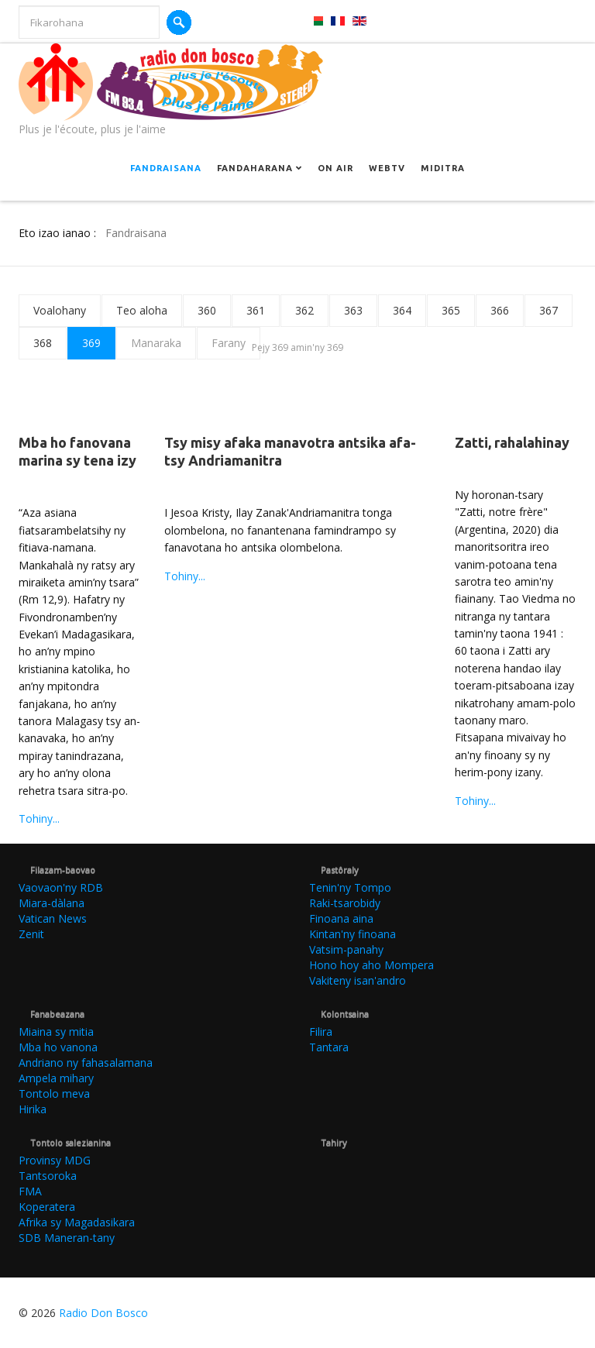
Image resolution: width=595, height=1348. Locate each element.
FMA (30, 1191)
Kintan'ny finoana (352, 934)
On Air (335, 168)
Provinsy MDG (55, 1160)
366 (499, 310)
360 (207, 310)
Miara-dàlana (51, 903)
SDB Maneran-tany (67, 1237)
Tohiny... (39, 818)
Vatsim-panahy (346, 949)
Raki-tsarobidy (344, 903)
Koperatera (47, 1206)
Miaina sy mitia (56, 1031)
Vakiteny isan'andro (357, 980)
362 (304, 310)
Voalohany (59, 310)
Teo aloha (141, 310)
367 (548, 310)
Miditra (443, 168)
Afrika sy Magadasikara (77, 1222)
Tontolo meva (54, 1093)
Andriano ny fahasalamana (86, 1062)
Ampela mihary (56, 1078)
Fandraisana (165, 168)
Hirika (32, 1109)
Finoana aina (341, 918)
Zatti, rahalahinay (512, 442)
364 (402, 310)
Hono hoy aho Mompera (371, 965)
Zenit (31, 934)
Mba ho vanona (58, 1047)
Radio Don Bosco (103, 1312)
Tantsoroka (48, 1175)
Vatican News (53, 918)
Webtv (387, 168)
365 (451, 310)
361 (255, 310)
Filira (320, 1031)
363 (353, 310)
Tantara (329, 1047)
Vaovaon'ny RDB (61, 887)
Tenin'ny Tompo (350, 887)
